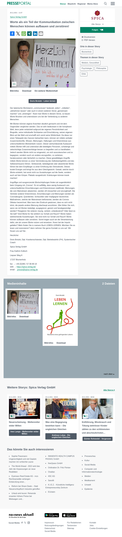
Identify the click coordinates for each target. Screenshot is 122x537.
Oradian (51, 472)
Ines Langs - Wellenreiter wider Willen (24, 433)
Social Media (90, 465)
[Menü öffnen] (113, 3)
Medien (88, 476)
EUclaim (51, 492)
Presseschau (90, 456)
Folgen (97, 30)
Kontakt (93, 523)
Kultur (87, 460)
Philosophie (101, 69)
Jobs (92, 525)
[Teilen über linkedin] (35, 33)
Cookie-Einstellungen (99, 528)
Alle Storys (98, 24)
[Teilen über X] (18, 33)
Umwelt (88, 485)
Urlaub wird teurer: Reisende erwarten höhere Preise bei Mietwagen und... (22, 496)
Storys (63, 4)
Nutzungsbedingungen (54, 525)
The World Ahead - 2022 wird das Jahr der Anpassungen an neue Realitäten (24, 469)
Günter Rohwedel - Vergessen (97, 439)
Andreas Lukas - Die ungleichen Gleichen (61, 436)
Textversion (72, 525)
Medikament (90, 480)
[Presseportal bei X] (24, 523)
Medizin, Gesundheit (90, 63)
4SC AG (51, 476)
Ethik (84, 74)
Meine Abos (92, 4)
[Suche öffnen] (105, 3)
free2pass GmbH (55, 463)
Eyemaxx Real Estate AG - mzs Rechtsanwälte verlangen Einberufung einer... (23, 479)
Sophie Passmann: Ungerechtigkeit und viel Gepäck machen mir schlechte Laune (22, 459)
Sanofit (51, 480)
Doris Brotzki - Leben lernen (42, 101)
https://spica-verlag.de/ (26, 267)
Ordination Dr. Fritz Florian (59, 468)
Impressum (49, 523)
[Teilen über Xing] (29, 33)
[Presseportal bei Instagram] (28, 523)
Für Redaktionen (74, 523)
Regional (81, 4)
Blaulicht (72, 4)
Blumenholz (87, 52)
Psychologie (87, 69)
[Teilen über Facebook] (12, 33)
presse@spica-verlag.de (27, 270)
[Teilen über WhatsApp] (23, 33)
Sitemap (70, 528)
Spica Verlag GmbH (18, 17)
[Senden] (41, 33)
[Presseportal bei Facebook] (21, 523)
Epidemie (89, 489)
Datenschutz (50, 528)
